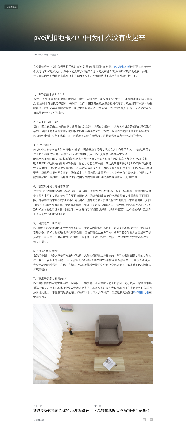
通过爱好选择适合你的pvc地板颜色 (61, 410)
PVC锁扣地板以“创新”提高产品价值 (122, 410)
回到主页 (11, 6)
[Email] (151, 419)
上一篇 (37, 406)
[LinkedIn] (144, 419)
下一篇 (98, 406)
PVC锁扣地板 (122, 66)
